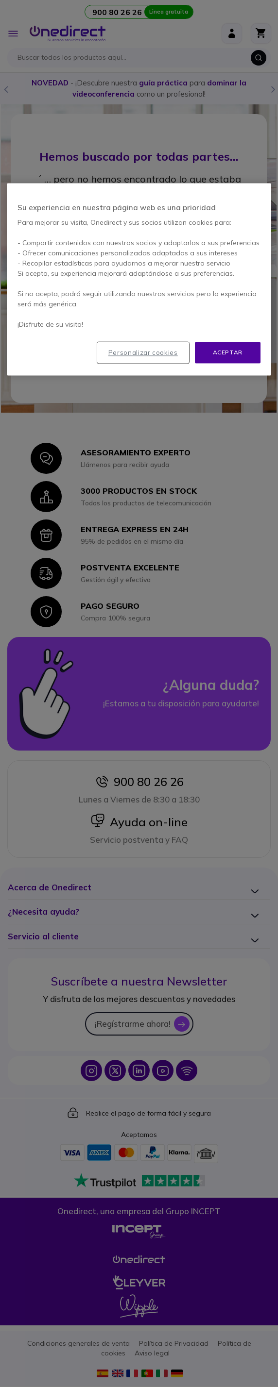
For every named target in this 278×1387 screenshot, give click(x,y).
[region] (139, 279)
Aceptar (228, 352)
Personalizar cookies (143, 352)
